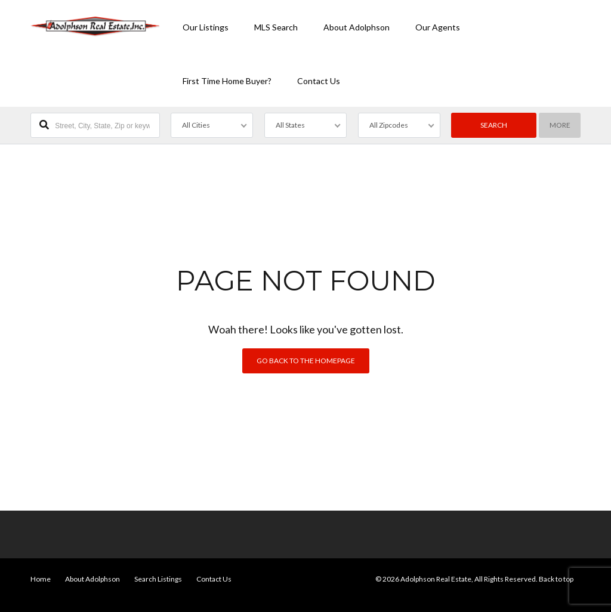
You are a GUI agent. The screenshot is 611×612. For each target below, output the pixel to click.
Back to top (556, 578)
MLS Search (276, 27)
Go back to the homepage (306, 360)
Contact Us (318, 81)
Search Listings (158, 578)
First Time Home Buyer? (227, 81)
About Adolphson (356, 27)
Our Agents (437, 27)
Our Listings (206, 27)
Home (40, 578)
